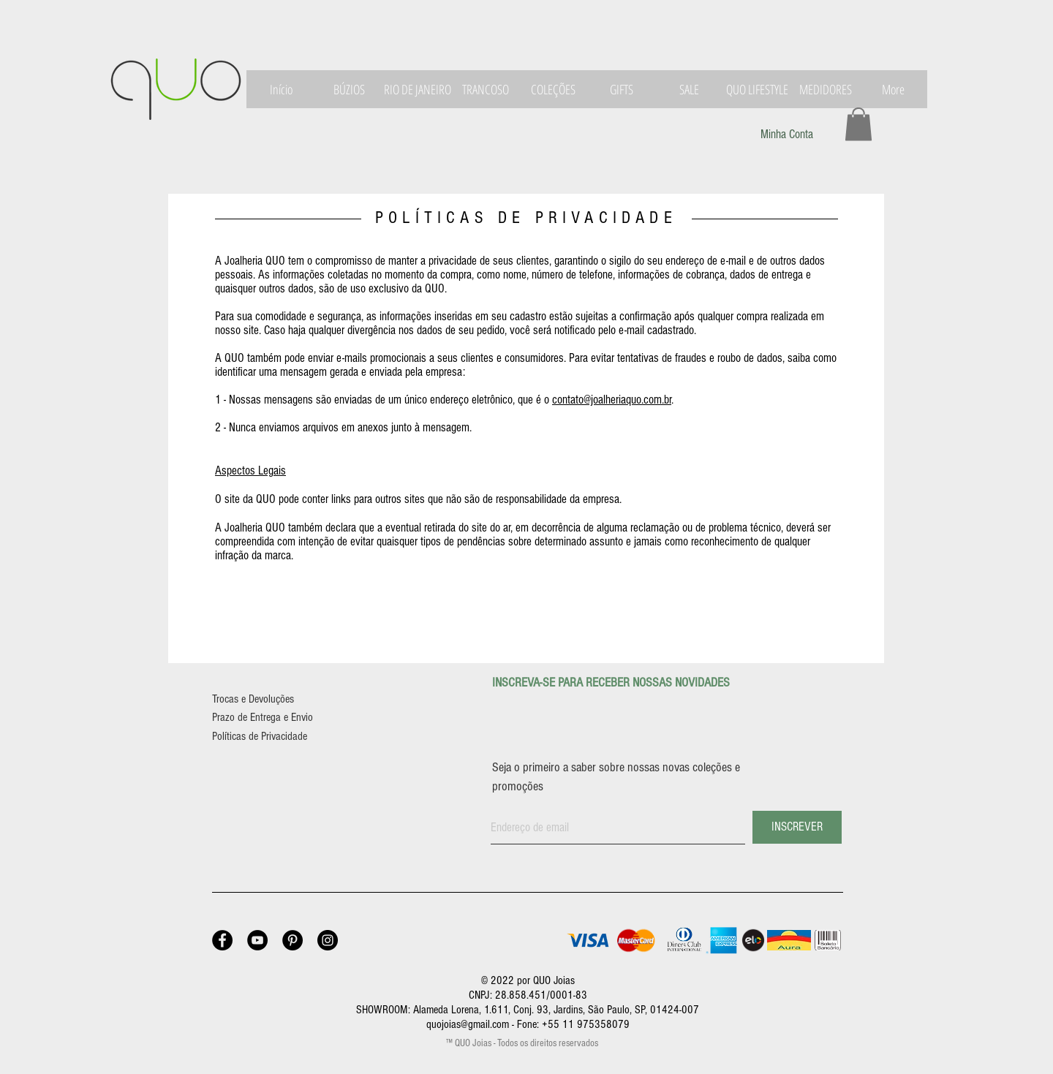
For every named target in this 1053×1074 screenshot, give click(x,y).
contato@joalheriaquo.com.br (611, 399)
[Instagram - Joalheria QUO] (327, 940)
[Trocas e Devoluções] (267, 699)
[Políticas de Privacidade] (274, 736)
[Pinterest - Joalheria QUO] (292, 940)
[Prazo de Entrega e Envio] (278, 717)
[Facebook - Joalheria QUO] (222, 940)
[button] (858, 123)
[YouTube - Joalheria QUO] (257, 940)
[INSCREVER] (797, 827)
